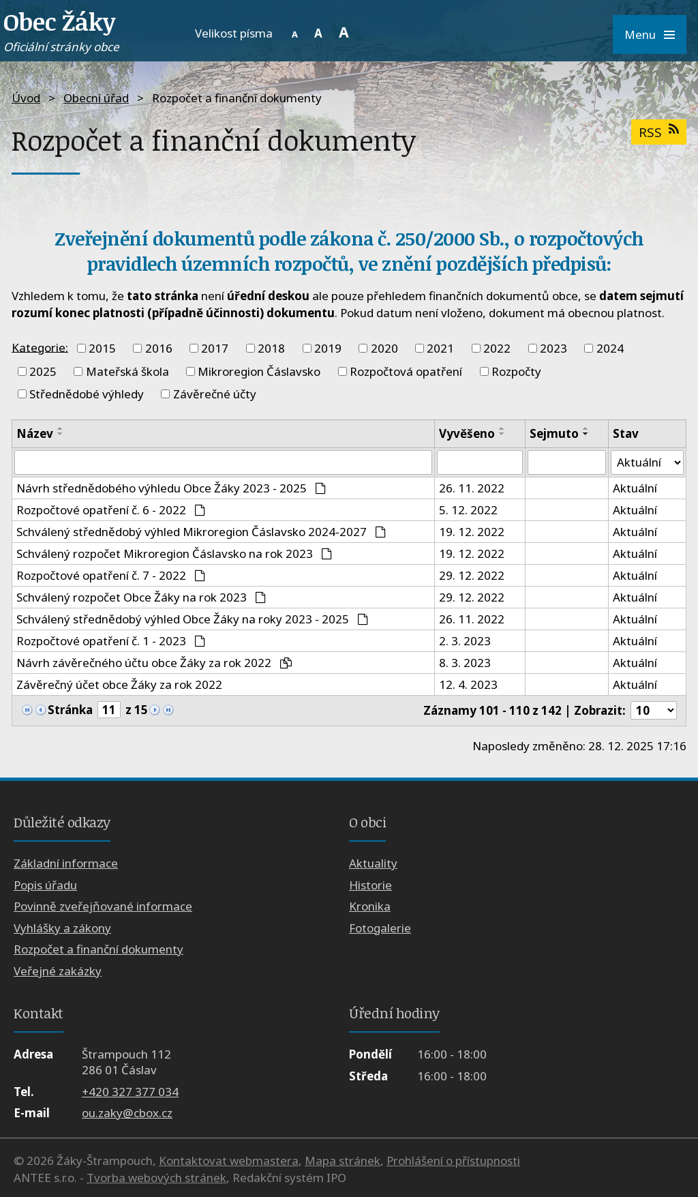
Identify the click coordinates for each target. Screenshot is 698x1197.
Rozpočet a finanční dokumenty (98, 949)
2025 (43, 371)
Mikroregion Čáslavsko (259, 371)
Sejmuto (554, 433)
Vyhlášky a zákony (62, 928)
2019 (328, 348)
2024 (610, 348)
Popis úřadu (45, 885)
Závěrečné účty (214, 394)
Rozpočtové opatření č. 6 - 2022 (110, 510)
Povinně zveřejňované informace (103, 907)
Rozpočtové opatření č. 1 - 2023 (110, 641)
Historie (370, 885)
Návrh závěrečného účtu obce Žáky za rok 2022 (154, 662)
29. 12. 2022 (471, 575)
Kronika (370, 907)
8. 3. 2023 (465, 662)
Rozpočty (516, 371)
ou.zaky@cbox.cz (127, 1113)
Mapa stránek (342, 1160)
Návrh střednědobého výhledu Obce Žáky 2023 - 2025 (171, 488)
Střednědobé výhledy (86, 394)
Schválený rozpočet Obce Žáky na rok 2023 (141, 597)
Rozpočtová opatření (406, 371)
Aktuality (373, 864)
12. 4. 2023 (468, 684)
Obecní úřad (96, 98)
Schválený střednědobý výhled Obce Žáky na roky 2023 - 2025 (192, 619)
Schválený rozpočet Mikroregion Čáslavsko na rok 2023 (174, 553)
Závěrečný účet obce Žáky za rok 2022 (119, 684)
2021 (440, 348)
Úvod (26, 98)
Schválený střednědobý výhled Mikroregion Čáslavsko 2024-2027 (201, 532)
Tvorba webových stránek (156, 1177)
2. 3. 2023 (465, 641)
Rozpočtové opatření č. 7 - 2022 (110, 575)
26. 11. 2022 (471, 488)
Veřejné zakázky (58, 971)
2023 (553, 348)
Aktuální (634, 488)
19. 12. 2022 (471, 532)
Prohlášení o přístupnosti (453, 1160)
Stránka (70, 710)
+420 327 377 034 (130, 1091)
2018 (271, 348)
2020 (384, 348)
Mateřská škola (127, 371)
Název (34, 433)
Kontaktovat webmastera (229, 1160)
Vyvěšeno (467, 433)
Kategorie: (40, 347)
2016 (158, 348)
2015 (102, 348)
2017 (214, 348)
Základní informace (66, 864)
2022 (497, 348)
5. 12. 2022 (468, 510)
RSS (658, 132)
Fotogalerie (380, 928)
